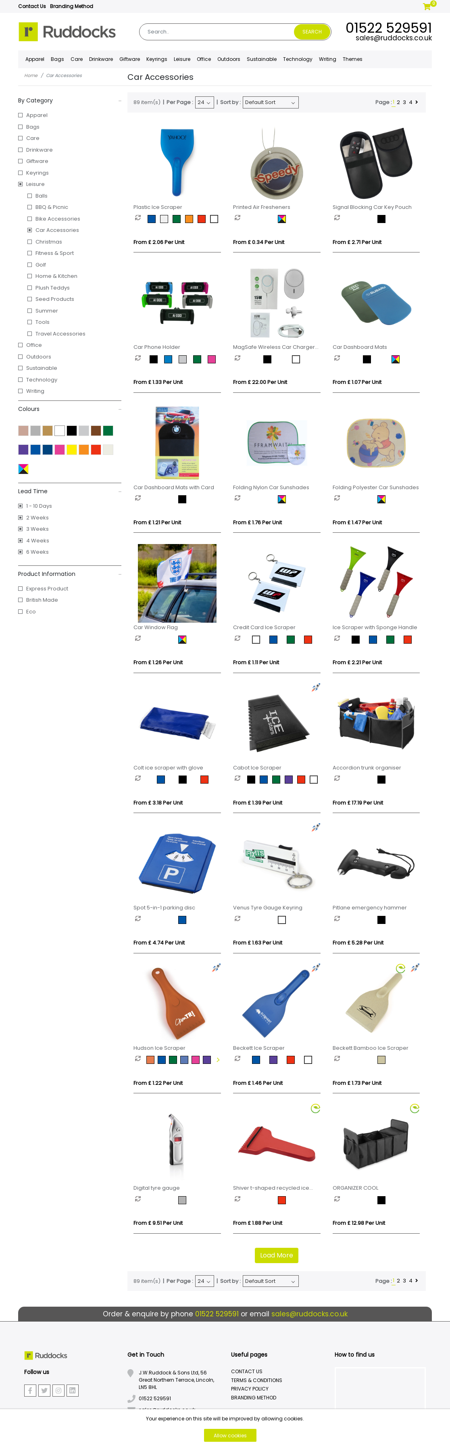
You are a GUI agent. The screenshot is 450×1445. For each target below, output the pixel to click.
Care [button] (77, 59)
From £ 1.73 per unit (357, 1083)
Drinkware (39, 150)
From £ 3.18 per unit (158, 803)
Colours (70, 409)
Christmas (48, 242)
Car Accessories (57, 230)
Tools (42, 322)
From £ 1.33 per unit (158, 382)
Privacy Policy (250, 1388)
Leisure (35, 184)
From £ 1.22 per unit (158, 1083)
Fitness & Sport (54, 253)
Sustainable (262, 59)
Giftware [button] (129, 59)
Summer (46, 311)
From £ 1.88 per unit (257, 1223)
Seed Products (54, 299)
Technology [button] (297, 59)
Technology (41, 380)
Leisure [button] (182, 59)
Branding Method (71, 6)
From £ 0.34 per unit (258, 242)
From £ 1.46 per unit (258, 1083)
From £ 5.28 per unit (358, 943)
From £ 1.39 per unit (257, 803)
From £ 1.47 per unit (357, 522)
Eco (31, 611)
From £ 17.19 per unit (358, 803)
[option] (141, 219)
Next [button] (217, 1060)
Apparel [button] (34, 59)
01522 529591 (389, 28)
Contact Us (32, 6)
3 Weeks (37, 529)
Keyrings (37, 173)
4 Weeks (37, 540)
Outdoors (38, 357)
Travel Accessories (60, 334)
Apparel (37, 115)
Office (34, 345)
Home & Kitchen (56, 276)
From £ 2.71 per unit (357, 242)
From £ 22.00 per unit (260, 382)
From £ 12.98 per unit (359, 1223)
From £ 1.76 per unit (257, 522)
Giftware (37, 161)
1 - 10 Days (39, 506)
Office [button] (204, 59)
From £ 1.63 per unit (257, 943)
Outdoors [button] (228, 59)
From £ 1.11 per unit (256, 662)
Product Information (70, 574)
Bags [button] (57, 59)
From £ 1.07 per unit (357, 382)
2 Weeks (37, 517)
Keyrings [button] (156, 59)
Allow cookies (230, 1435)
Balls (41, 196)
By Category (70, 100)
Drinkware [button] (101, 59)
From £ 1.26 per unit (158, 662)
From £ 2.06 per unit (158, 242)
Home (31, 75)
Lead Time (70, 491)
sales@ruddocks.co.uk (394, 38)
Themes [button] (352, 59)
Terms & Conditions (256, 1380)
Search (312, 31)
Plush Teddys (52, 288)
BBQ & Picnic (51, 207)
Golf (40, 265)
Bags (33, 127)
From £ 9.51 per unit (158, 1223)
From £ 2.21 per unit (357, 662)
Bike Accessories (57, 219)
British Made (42, 600)
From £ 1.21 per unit (157, 522)
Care (33, 138)
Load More (276, 1255)
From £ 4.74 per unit (159, 943)
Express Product (47, 588)
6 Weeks (37, 552)
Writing (327, 59)
